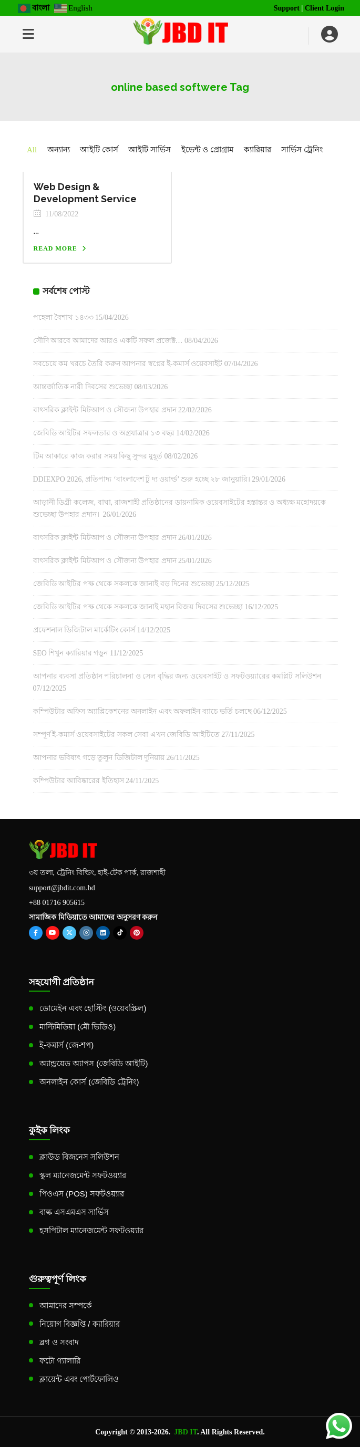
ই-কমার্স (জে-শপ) (66, 1044)
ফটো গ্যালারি (59, 1360)
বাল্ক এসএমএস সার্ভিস (74, 1211)
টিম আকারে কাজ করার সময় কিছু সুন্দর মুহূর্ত (98, 456)
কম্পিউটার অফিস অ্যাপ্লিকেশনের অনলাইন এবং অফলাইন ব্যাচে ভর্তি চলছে (142, 711)
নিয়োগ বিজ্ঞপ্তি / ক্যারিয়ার (79, 1323)
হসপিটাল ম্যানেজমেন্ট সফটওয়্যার (91, 1230)
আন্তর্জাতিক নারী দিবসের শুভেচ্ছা (83, 387)
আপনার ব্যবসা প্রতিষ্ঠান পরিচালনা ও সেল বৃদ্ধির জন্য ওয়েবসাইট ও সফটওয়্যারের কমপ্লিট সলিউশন (177, 676)
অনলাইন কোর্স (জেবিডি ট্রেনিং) (89, 1081)
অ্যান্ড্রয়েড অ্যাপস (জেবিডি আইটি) (93, 1063)
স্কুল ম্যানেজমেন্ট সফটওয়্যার (82, 1175)
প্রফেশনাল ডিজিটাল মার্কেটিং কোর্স (84, 630)
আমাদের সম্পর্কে (65, 1305)
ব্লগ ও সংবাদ (59, 1342)
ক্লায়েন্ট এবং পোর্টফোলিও (79, 1379)
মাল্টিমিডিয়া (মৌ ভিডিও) (77, 1026)
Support (287, 8)
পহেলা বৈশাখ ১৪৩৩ (63, 317)
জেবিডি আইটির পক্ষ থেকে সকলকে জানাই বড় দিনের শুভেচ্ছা (123, 584)
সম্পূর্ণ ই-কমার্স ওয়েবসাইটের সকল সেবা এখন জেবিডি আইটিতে (126, 734)
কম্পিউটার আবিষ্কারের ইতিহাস (78, 781)
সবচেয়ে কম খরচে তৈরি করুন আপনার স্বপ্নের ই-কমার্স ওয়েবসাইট (128, 364)
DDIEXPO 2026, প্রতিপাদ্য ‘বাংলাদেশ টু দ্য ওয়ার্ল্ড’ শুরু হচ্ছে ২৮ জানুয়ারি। (141, 479)
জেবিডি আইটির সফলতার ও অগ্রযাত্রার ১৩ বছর (103, 433)
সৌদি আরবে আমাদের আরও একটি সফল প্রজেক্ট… (108, 341)
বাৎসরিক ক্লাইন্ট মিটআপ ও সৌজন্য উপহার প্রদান (105, 410)
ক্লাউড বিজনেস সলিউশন (79, 1156)
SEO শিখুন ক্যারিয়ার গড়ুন (70, 653)
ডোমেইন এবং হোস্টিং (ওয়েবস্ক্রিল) (93, 1008)
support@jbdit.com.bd (62, 888)
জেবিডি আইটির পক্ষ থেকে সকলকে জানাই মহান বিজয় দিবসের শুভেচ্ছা (138, 607)
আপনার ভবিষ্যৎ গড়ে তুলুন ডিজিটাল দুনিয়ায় (99, 758)
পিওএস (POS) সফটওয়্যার (81, 1193)
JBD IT (185, 1432)
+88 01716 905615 (57, 903)
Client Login (324, 8)
